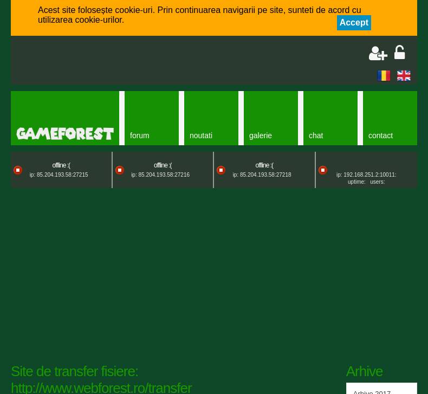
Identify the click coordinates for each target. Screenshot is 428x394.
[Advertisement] (144, 61)
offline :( (61, 165)
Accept (354, 22)
